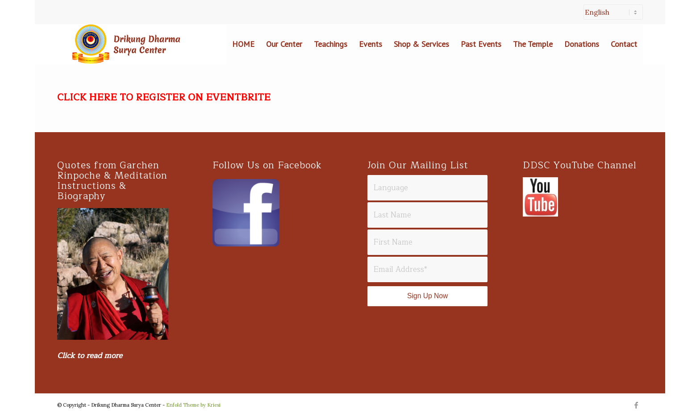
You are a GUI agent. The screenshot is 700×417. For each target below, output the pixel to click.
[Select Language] (613, 12)
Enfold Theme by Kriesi (193, 405)
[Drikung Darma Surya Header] (124, 44)
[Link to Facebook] (636, 405)
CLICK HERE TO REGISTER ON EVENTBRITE (164, 97)
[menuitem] (611, 16)
